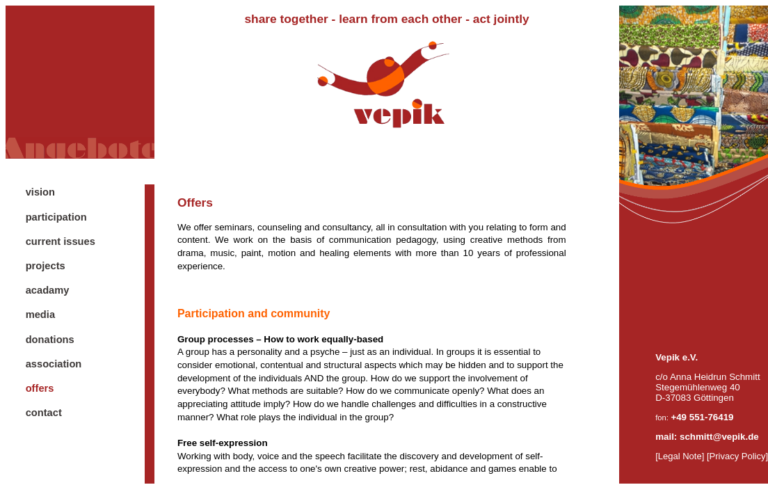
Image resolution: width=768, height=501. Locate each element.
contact (44, 412)
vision (40, 192)
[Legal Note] (679, 456)
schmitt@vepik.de (719, 436)
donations (50, 339)
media (40, 314)
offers (40, 388)
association (54, 363)
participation (56, 217)
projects (45, 265)
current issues (60, 241)
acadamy (48, 290)
